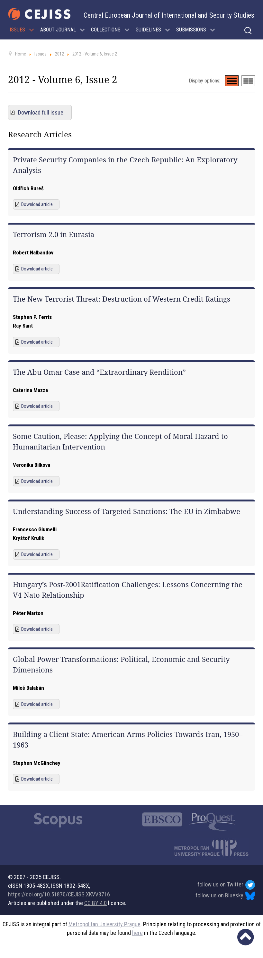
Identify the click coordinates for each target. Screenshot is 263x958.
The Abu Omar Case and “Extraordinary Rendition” (99, 372)
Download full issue (40, 112)
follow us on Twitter (226, 885)
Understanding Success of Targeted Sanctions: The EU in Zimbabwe (126, 511)
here (137, 932)
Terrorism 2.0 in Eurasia (53, 234)
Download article (37, 204)
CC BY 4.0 (95, 903)
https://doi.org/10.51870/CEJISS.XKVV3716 (59, 894)
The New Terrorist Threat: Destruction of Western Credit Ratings (121, 299)
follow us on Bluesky (225, 896)
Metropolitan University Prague (104, 924)
